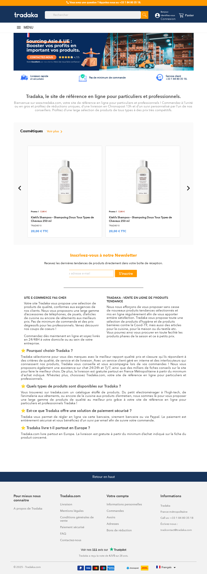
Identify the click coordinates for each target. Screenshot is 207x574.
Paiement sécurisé (72, 527)
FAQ (63, 533)
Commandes (115, 510)
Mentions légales (71, 510)
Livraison (66, 504)
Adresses (113, 523)
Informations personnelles (124, 504)
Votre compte (118, 496)
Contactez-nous (70, 540)
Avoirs (111, 517)
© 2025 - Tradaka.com (27, 567)
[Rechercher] (93, 15)
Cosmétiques (42, 131)
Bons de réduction (119, 530)
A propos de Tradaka (28, 508)
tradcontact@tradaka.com (176, 530)
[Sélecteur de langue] (166, 567)
